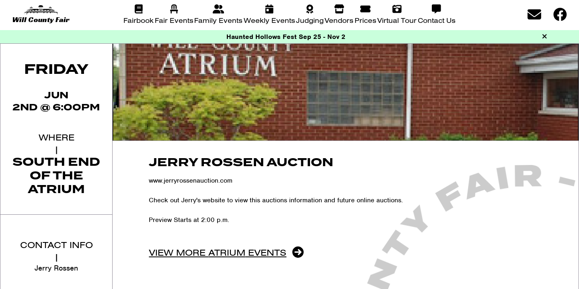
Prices (365, 20)
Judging (310, 20)
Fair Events (174, 20)
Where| (56, 143)
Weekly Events (269, 20)
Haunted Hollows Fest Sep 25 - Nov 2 (285, 37)
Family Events (218, 20)
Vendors (338, 20)
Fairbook (138, 20)
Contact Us (437, 20)
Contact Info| (56, 251)
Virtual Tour (397, 20)
